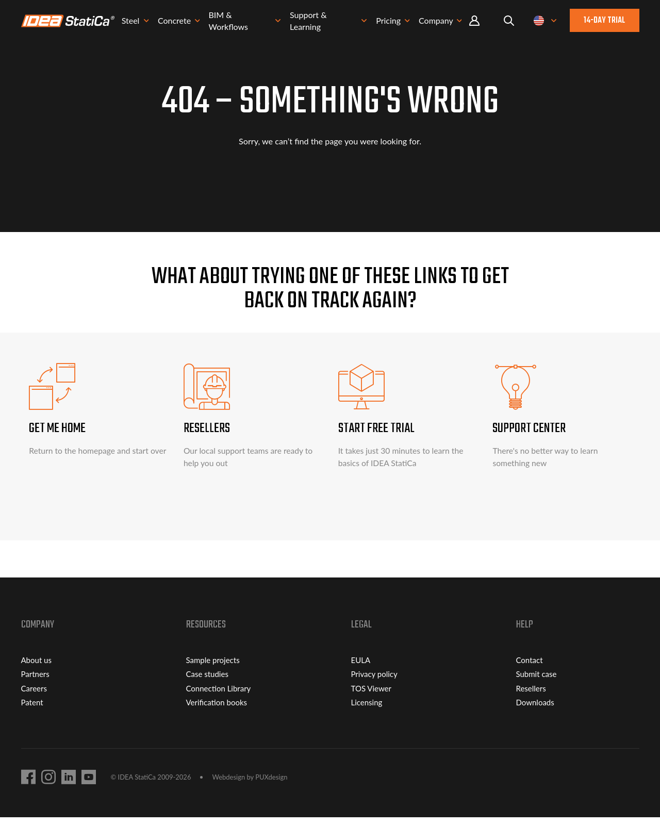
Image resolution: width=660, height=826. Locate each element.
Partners (35, 682)
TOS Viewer (371, 696)
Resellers (531, 696)
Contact (529, 668)
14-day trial (604, 22)
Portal (474, 23)
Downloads (535, 711)
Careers (34, 696)
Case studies (207, 682)
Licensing (367, 711)
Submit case (536, 682)
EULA (361, 668)
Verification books (217, 711)
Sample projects (213, 668)
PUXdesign (271, 785)
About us (36, 668)
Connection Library (218, 696)
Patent (32, 711)
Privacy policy (374, 682)
